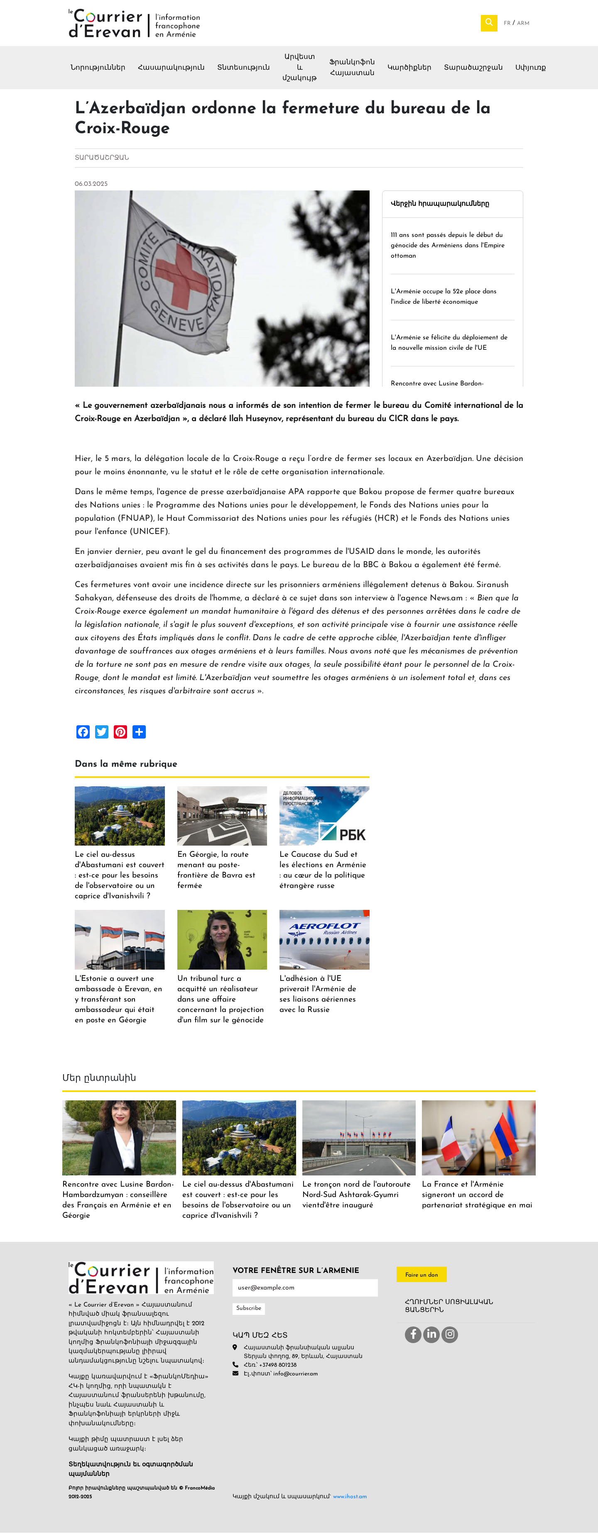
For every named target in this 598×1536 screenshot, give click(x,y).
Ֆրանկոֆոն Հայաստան (352, 71)
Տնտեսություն (243, 70)
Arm (523, 25)
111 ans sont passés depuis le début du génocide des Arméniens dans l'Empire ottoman (448, 248)
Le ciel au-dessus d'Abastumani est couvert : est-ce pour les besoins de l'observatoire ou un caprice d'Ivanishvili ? (119, 879)
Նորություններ (98, 70)
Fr (508, 25)
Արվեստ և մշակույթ (299, 71)
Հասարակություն (171, 70)
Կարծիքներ (409, 70)
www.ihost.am (350, 1500)
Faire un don (421, 1278)
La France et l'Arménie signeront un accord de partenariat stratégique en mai (477, 1198)
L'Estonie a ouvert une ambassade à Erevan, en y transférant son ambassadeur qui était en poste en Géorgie (118, 1002)
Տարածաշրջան (473, 70)
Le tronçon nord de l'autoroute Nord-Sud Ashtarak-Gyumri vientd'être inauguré (356, 1198)
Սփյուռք (530, 70)
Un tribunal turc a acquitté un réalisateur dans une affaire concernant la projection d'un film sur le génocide (220, 1002)
